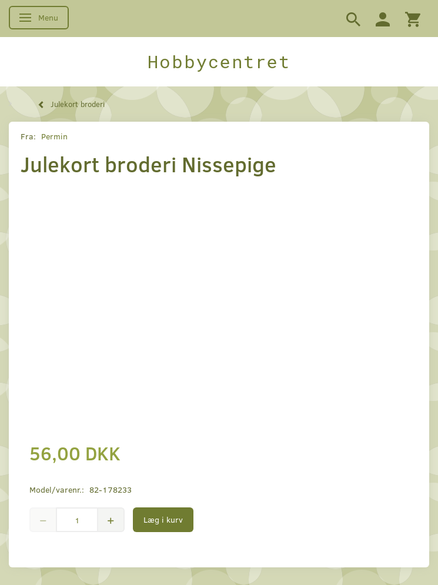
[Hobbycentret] (219, 61)
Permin (54, 136)
